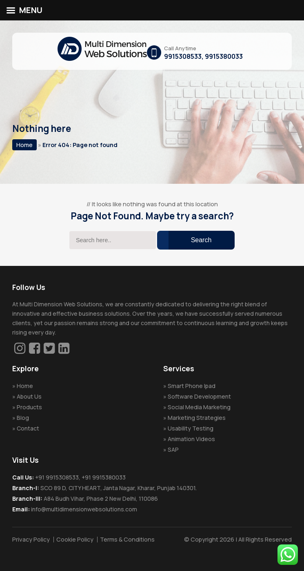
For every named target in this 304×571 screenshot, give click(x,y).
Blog (23, 418)
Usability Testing (190, 428)
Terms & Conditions (127, 539)
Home (24, 145)
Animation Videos (191, 439)
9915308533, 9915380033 (203, 56)
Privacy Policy (31, 539)
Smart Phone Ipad (191, 386)
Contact (28, 428)
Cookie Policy (74, 539)
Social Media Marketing (199, 407)
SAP (173, 449)
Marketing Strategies (197, 418)
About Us (29, 396)
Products (29, 407)
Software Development (199, 396)
